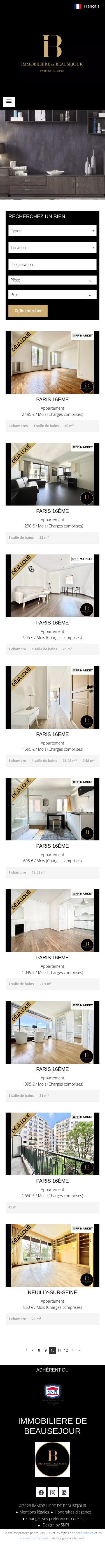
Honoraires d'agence (73, 1512)
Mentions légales (34, 1512)
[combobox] (52, 230)
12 (66, 1350)
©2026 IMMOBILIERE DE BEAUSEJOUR (52, 1505)
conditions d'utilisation (36, 1538)
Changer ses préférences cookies (55, 1518)
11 (59, 1350)
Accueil (52, 51)
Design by (55, 1525)
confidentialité (84, 1533)
